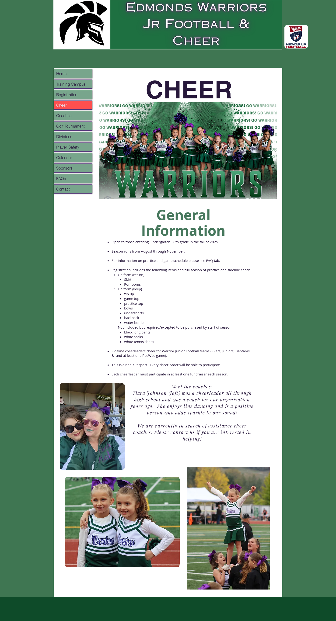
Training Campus (71, 84)
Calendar (64, 157)
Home (61, 73)
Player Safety (67, 147)
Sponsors (64, 168)
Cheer (61, 105)
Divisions (64, 136)
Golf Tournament (70, 126)
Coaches (64, 115)
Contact (63, 189)
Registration (66, 94)
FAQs (61, 178)
